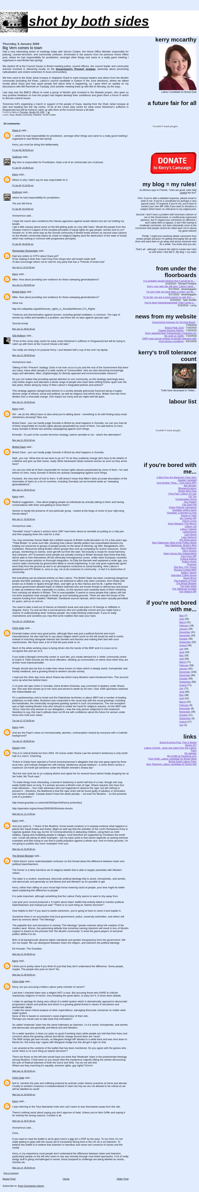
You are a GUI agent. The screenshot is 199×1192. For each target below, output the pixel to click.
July (181, 649)
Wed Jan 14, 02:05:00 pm (23, 849)
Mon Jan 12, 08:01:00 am (23, 329)
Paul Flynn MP (188, 556)
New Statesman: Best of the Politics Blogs (174, 542)
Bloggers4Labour (187, 488)
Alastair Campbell (187, 480)
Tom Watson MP (187, 591)
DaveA (16, 747)
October (183, 638)
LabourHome (189, 531)
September (185, 642)
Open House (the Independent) (180, 553)
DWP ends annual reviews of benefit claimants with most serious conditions (169, 340)
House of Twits (188, 515)
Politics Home (189, 561)
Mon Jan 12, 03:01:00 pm (23, 440)
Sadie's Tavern (188, 572)
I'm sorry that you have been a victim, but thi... (170, 291)
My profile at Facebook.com (181, 756)
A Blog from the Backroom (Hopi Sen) (176, 477)
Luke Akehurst (188, 537)
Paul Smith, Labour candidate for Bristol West (172, 758)
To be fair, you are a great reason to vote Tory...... (169, 297)
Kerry (15, 174)
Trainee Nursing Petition (171, 330)
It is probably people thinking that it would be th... (169, 281)
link (72, 1138)
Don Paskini (190, 502)
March (182, 622)
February (184, 625)
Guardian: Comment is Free (181, 512)
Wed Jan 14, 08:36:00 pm (23, 1168)
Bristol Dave (19, 291)
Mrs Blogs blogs (188, 540)
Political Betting (188, 559)
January (183, 629)
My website (191, 753)
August (183, 645)
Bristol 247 (190, 745)
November (184, 635)
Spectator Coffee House (183, 575)
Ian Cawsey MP (188, 518)
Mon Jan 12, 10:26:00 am (23, 402)
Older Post (123, 1178)
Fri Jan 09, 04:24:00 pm (22, 209)
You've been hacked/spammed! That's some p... (169, 302)
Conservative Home (185, 499)
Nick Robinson (188, 548)
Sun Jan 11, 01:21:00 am (23, 267)
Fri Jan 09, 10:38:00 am (22, 168)
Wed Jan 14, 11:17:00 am (23, 814)
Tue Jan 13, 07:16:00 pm (23, 721)
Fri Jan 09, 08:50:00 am (22, 150)
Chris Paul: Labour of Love (182, 493)
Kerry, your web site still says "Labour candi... (171, 286)
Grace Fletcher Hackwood (182, 507)
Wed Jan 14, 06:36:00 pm (23, 1095)
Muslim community (24, 115)
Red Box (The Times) (185, 567)
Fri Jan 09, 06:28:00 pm (22, 244)
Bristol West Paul (187, 491)
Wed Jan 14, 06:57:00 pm (23, 1121)
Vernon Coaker (49, 115)
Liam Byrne (190, 534)
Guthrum (17, 156)
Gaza (12, 115)
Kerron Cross (189, 521)
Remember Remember (25, 250)
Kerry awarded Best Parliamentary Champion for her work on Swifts (171, 334)
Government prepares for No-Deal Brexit (173, 322)
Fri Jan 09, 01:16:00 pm (22, 185)
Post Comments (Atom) (31, 1185)
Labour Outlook (188, 529)
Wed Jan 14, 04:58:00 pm (23, 954)
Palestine (37, 115)
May (181, 615)
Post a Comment (10, 1173)
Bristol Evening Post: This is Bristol (178, 742)
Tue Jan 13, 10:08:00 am (23, 621)
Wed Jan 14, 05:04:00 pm (23, 975)
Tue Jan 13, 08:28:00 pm (23, 741)
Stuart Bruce (189, 578)
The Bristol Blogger (23, 855)
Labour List (190, 526)
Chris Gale (18, 628)
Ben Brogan (190, 485)
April (181, 619)
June (181, 652)
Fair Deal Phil (189, 504)
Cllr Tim (192, 496)
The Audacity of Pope (185, 580)
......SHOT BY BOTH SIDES (77, 21)
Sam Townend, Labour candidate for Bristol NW (171, 764)
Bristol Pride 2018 (174, 327)
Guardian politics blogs (184, 510)
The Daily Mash (188, 586)
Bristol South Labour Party (183, 761)
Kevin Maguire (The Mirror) (182, 523)
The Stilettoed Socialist (184, 589)
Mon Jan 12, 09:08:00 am (23, 355)
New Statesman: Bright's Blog (180, 545)
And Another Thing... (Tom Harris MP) (176, 483)
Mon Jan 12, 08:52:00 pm (23, 490)
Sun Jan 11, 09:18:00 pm (23, 285)
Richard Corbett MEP (185, 570)
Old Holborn (19, 335)
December (184, 632)
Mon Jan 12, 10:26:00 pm (23, 519)
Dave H (16, 130)
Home (66, 1178)
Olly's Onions (189, 550)
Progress (191, 564)
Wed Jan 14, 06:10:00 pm (23, 1071)
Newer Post (9, 1178)
